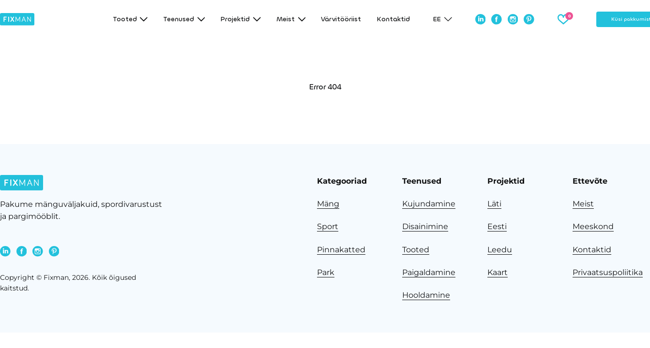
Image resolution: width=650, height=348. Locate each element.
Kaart (497, 272)
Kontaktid (393, 19)
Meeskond (593, 226)
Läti (494, 203)
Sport (327, 226)
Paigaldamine (428, 272)
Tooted (415, 249)
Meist (583, 203)
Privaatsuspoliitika (608, 272)
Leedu (499, 249)
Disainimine (425, 226)
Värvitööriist (341, 19)
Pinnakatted (341, 249)
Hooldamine (426, 295)
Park (325, 272)
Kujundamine (428, 203)
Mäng (328, 203)
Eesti (497, 226)
